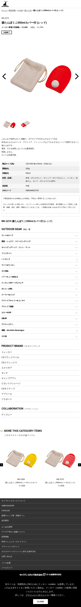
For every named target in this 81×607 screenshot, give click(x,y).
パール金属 (5, 563)
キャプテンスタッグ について (13, 501)
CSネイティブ (8, 388)
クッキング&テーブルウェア (12, 283)
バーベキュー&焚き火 (9, 277)
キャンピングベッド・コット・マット (15, 247)
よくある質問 (6, 527)
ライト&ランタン (8, 265)
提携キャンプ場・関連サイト (13, 516)
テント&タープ (7, 235)
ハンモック (5, 259)
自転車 (4, 318)
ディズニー (6, 414)
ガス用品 (4, 271)
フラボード (6, 399)
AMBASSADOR (7, 506)
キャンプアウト (8, 378)
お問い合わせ (6, 556)
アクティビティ (7, 324)
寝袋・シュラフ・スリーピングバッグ (15, 241)
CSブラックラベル (10, 357)
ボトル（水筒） (7, 289)
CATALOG (5, 511)
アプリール (6, 394)
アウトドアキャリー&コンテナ (13, 300)
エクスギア (6, 368)
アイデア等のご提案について (13, 532)
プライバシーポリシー (10, 547)
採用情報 (5, 537)
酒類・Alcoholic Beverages (12, 330)
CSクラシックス (9, 362)
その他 (4, 336)
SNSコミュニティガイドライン (14, 542)
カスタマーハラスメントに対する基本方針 (18, 551)
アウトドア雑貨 (7, 306)
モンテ (4, 373)
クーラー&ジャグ (8, 295)
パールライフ (6, 568)
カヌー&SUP (6, 312)
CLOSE (40, 601)
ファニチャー (6, 253)
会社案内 (5, 520)
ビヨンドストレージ (10, 383)
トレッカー (6, 352)
